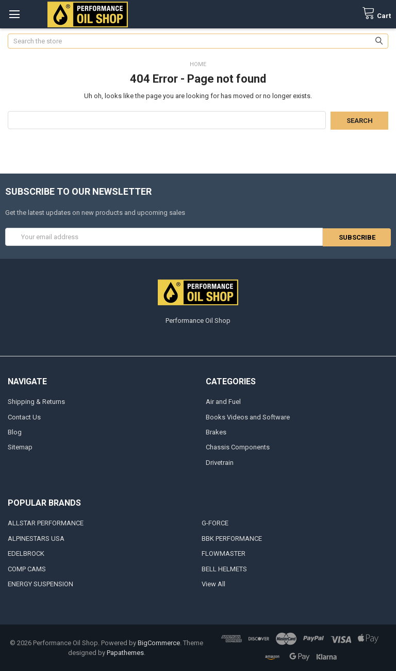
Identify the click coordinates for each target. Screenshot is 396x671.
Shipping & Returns (36, 401)
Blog (15, 431)
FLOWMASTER (223, 553)
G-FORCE (215, 523)
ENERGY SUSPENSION (40, 584)
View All (213, 584)
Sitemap (20, 447)
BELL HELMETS (224, 568)
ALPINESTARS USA (36, 538)
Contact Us (24, 416)
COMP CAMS (27, 568)
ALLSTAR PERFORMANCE (46, 523)
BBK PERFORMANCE (232, 538)
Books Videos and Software (248, 416)
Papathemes (125, 653)
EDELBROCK (26, 553)
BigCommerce (159, 642)
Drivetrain (220, 462)
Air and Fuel (223, 401)
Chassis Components (238, 447)
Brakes (216, 431)
